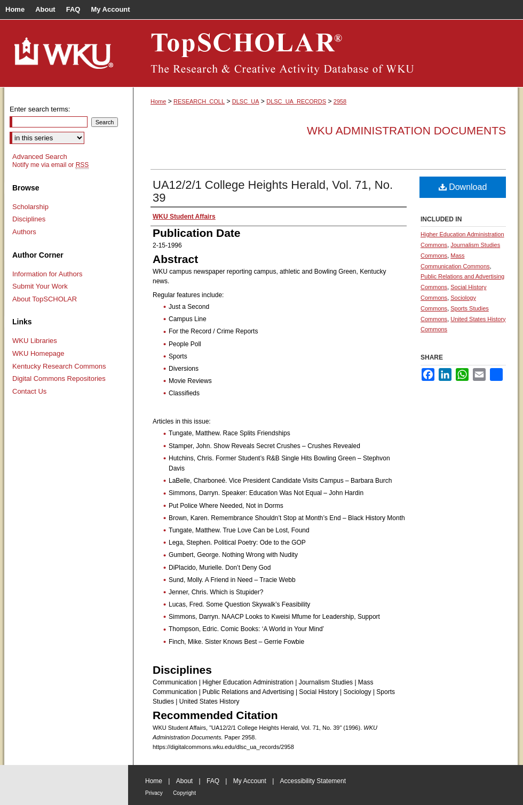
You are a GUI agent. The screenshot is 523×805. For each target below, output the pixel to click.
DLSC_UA (245, 101)
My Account (249, 781)
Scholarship (30, 207)
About (184, 781)
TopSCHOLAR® (325, 53)
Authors (24, 232)
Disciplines (28, 219)
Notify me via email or (50, 165)
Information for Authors (47, 274)
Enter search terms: (40, 109)
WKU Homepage (38, 353)
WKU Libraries (34, 341)
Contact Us (29, 391)
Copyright (184, 793)
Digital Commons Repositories (59, 378)
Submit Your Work (40, 286)
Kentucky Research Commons (59, 366)
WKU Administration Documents (406, 130)
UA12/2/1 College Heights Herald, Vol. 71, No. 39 (273, 191)
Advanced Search (39, 157)
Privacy (154, 793)
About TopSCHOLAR (44, 299)
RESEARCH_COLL (199, 101)
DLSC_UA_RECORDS (296, 101)
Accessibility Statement (313, 781)
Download (463, 187)
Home (158, 101)
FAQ (213, 781)
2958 (340, 101)
